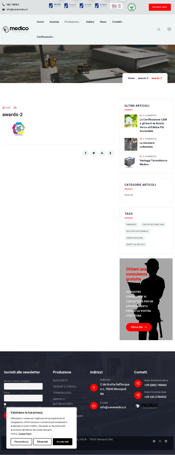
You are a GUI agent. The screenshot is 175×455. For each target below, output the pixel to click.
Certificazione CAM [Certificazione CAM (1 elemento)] (153, 225)
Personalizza (21, 441)
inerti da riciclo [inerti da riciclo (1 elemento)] (135, 244)
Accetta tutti (63, 441)
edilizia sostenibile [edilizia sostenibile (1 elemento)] (137, 231)
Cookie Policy (25, 433)
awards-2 (143, 78)
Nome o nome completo (17, 381)
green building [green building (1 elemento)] (134, 238)
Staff (6, 107)
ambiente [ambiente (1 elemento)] (131, 225)
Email (7, 392)
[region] (41, 428)
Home (131, 78)
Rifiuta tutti (42, 441)
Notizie (129, 194)
